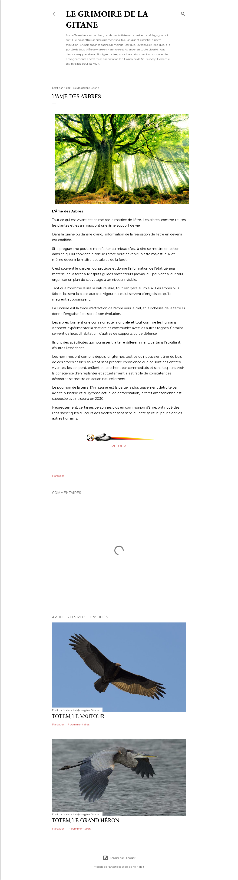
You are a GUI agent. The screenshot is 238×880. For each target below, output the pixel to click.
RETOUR (118, 446)
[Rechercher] (183, 12)
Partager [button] (58, 475)
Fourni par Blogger (119, 858)
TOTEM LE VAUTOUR (78, 716)
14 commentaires (79, 828)
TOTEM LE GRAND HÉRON (85, 820)
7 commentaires (78, 724)
